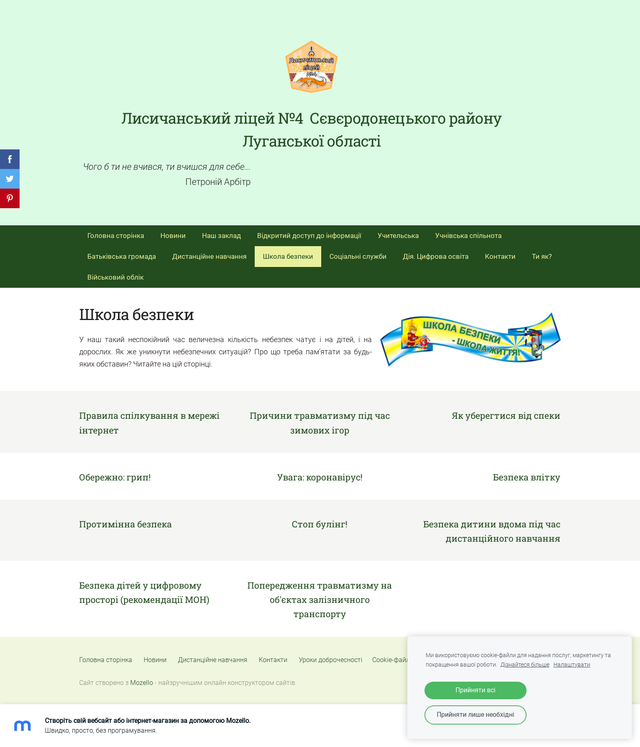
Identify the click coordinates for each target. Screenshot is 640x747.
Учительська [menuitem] (398, 235)
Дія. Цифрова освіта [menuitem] (436, 256)
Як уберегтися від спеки (506, 415)
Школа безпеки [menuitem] (288, 256)
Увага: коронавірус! (319, 477)
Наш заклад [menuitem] (221, 235)
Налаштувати (571, 664)
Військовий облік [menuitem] (115, 277)
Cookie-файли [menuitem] (392, 660)
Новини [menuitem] (173, 235)
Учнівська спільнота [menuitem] (468, 235)
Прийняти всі (476, 690)
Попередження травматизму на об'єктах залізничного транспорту (319, 599)
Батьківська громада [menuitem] (121, 256)
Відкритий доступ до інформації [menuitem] (309, 235)
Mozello (141, 683)
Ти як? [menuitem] (542, 256)
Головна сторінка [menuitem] (115, 235)
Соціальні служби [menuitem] (358, 256)
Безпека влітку (526, 477)
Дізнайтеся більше (524, 664)
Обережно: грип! (115, 477)
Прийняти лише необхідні (475, 714)
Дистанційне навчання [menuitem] (209, 256)
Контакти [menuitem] (500, 256)
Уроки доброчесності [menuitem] (330, 660)
